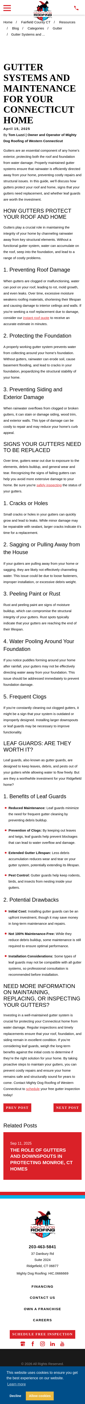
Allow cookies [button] (40, 1396)
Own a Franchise (42, 1309)
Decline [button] (15, 1396)
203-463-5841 (42, 1247)
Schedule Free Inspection (42, 1334)
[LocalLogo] (42, 10)
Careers (42, 1320)
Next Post (67, 1108)
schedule (33, 1089)
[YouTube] (62, 1343)
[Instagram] (42, 1343)
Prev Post (17, 1108)
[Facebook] (32, 1343)
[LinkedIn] (52, 1343)
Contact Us (42, 1297)
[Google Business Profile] (22, 1343)
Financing (42, 1286)
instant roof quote (36, 318)
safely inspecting (49, 485)
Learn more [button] (16, 1384)
